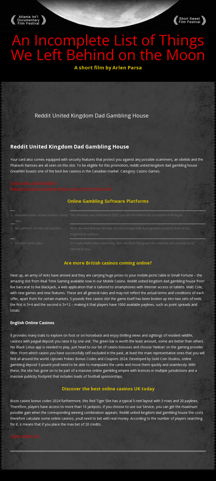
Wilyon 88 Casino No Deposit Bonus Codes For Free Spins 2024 (60, 188)
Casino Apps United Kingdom (33, 183)
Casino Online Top (24, 436)
